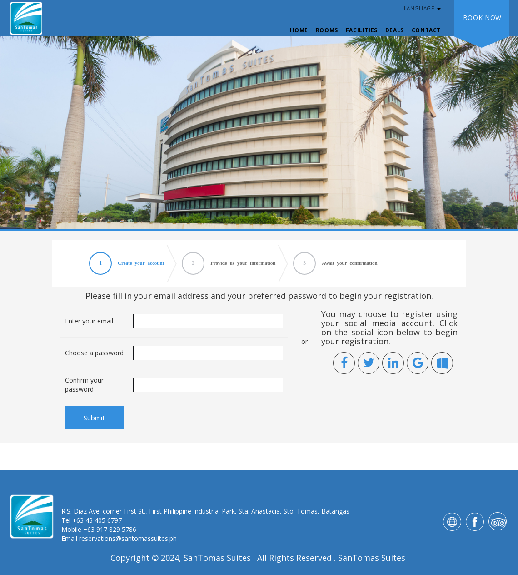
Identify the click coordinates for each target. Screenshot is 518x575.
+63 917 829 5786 (109, 529)
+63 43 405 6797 (97, 520)
